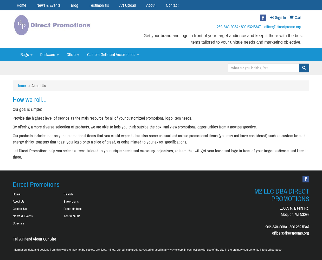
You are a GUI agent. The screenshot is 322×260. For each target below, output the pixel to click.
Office (73, 54)
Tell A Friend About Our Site (34, 239)
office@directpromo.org (282, 27)
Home (21, 5)
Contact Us (20, 209)
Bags (27, 54)
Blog (75, 5)
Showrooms (71, 201)
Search (68, 194)
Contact (172, 5)
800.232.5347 (251, 27)
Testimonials (99, 5)
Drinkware (49, 54)
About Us (18, 201)
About (151, 5)
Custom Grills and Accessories (113, 54)
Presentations (72, 209)
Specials (18, 223)
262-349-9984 (227, 27)
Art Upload (127, 5)
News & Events (49, 5)
